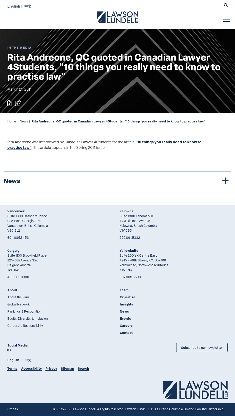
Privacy (51, 368)
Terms (12, 368)
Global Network (18, 304)
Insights (126, 304)
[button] (226, 5)
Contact (126, 332)
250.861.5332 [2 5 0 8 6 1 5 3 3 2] (130, 237)
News (24, 121)
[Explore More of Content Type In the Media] (19, 48)
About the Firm (18, 297)
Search (83, 368)
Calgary (13, 250)
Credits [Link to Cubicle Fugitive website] (12, 409)
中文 (28, 6)
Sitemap (67, 368)
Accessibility (31, 368)
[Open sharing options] (18, 103)
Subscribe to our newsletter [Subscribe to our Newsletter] (202, 347)
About (12, 290)
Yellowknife (129, 250)
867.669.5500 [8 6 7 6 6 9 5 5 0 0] (130, 277)
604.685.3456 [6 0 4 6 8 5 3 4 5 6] (18, 237)
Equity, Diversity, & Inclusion (27, 318)
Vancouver (16, 211)
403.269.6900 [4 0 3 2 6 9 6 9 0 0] (18, 277)
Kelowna (126, 211)
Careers (126, 325)
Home (11, 121)
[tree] (117, 180)
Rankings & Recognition (24, 311)
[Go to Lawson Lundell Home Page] (117, 17)
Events (125, 318)
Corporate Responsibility (25, 325)
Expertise (127, 297)
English (13, 6)
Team (124, 290)
